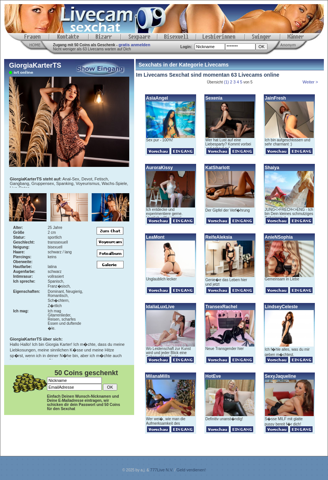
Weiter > (310, 82)
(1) (226, 82)
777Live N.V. (162, 470)
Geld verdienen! (191, 470)
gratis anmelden (134, 44)
